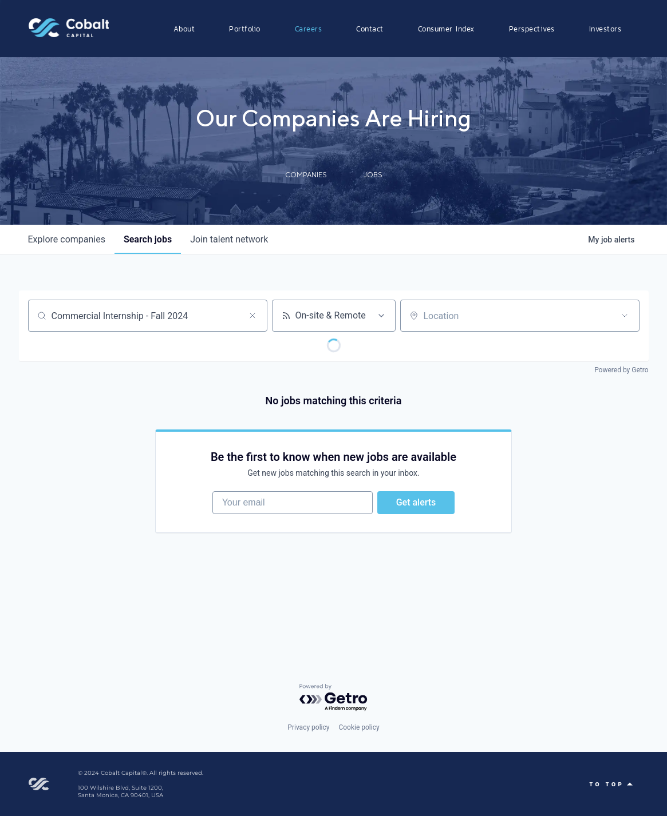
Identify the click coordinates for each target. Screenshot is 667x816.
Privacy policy (308, 727)
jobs (148, 239)
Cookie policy (358, 727)
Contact (370, 28)
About (184, 28)
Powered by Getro (621, 370)
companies (66, 239)
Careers (308, 28)
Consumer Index (446, 28)
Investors (605, 28)
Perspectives (532, 28)
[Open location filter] (624, 315)
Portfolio (245, 28)
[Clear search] (252, 315)
